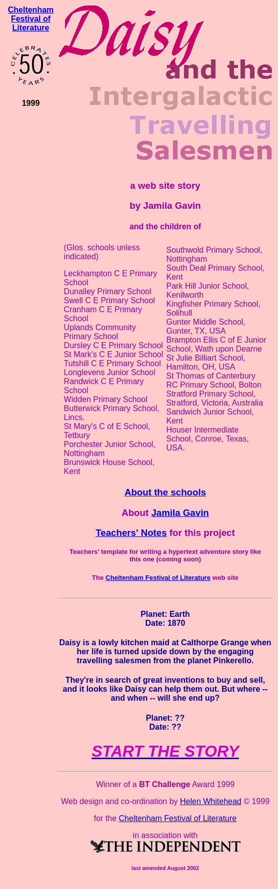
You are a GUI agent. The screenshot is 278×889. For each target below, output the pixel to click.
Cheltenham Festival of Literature (31, 18)
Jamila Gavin (179, 512)
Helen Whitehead (211, 801)
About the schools (165, 492)
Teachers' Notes (131, 532)
